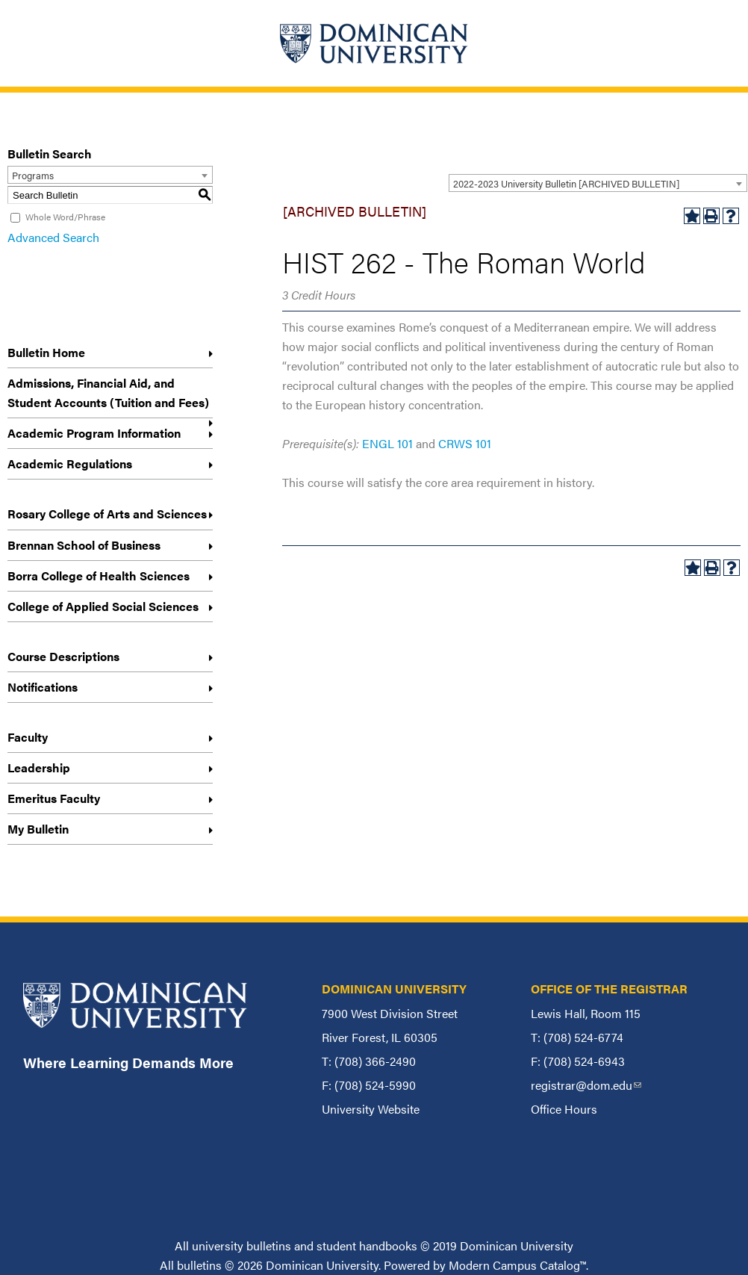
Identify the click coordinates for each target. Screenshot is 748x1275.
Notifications (42, 686)
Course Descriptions (63, 656)
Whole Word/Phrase (65, 216)
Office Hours (564, 1108)
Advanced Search (53, 237)
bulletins (199, 1265)
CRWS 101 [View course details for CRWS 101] (464, 443)
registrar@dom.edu (586, 1084)
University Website (371, 1108)
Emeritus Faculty (53, 798)
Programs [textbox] (33, 175)
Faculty (27, 736)
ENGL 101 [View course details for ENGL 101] (387, 443)
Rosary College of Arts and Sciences (107, 513)
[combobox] (598, 183)
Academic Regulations (69, 463)
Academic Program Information (94, 432)
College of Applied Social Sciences (103, 606)
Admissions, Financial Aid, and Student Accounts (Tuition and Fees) (108, 392)
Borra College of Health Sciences (98, 575)
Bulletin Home (46, 352)
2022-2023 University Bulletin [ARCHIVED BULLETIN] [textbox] (566, 183)
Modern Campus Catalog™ (517, 1265)
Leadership (38, 767)
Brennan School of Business (83, 544)
